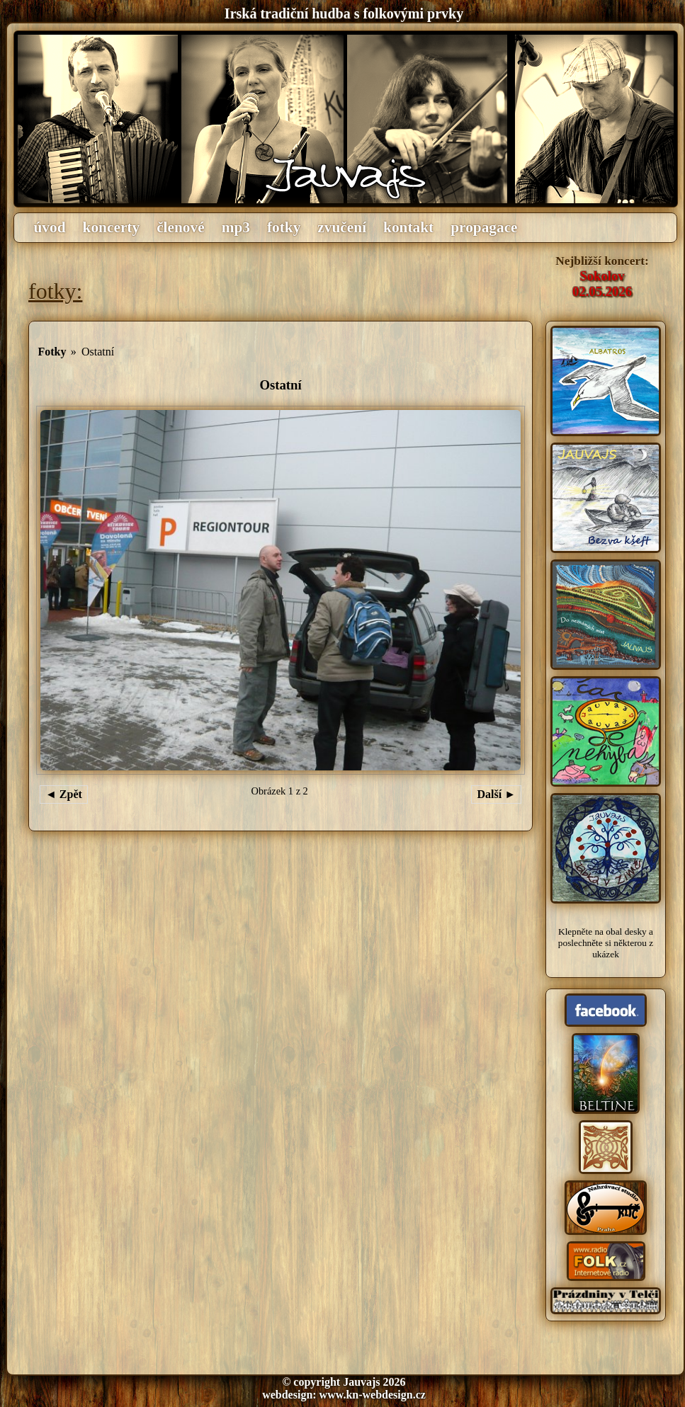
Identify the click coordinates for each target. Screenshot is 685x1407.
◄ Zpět (63, 794)
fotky (283, 227)
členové (181, 227)
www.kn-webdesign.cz (372, 1395)
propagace (484, 227)
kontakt (408, 227)
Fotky (52, 352)
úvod (50, 227)
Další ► (496, 794)
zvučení (341, 227)
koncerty (111, 227)
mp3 (236, 227)
